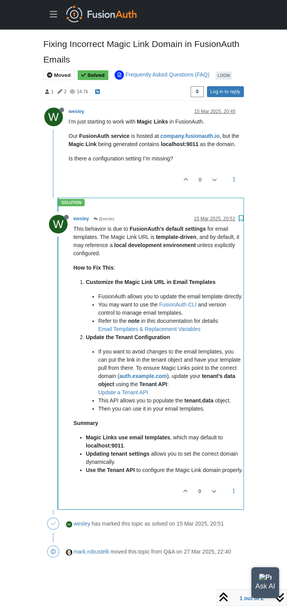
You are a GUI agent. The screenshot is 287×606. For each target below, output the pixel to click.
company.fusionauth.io (189, 136)
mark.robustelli (91, 552)
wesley (76, 111)
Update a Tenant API (123, 392)
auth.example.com (143, 376)
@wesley (104, 219)
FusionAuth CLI (178, 304)
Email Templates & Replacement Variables (149, 329)
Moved (59, 75)
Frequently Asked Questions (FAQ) (167, 74)
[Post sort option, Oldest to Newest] (197, 91)
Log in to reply (225, 91)
